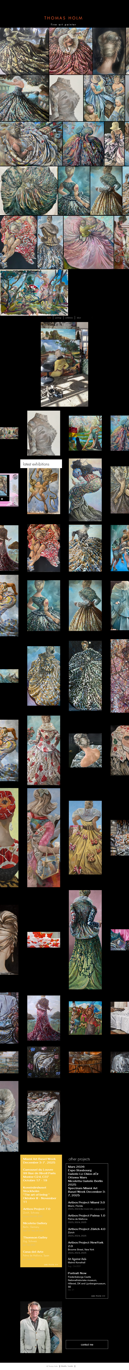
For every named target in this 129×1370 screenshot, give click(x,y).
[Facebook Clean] (77, 1366)
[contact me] (87, 1344)
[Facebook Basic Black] (92, 317)
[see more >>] (51, 1264)
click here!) (99, 1209)
